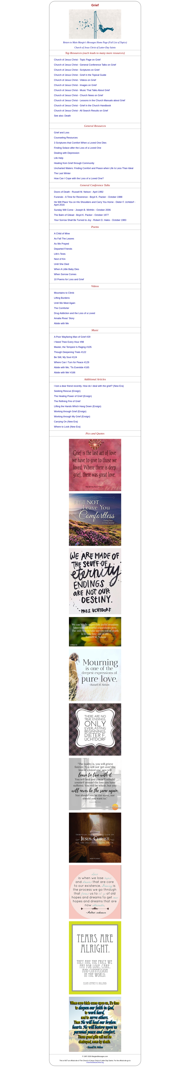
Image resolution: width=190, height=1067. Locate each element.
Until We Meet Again (64, 303)
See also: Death (62, 115)
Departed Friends (63, 249)
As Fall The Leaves (64, 238)
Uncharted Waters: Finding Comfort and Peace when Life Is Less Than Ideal (93, 168)
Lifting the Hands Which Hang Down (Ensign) (77, 406)
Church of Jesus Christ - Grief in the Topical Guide (80, 75)
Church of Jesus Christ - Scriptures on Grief (77, 70)
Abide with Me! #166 (64, 372)
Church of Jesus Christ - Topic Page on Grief (77, 59)
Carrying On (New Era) (66, 421)
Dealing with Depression (66, 153)
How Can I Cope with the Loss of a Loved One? (79, 178)
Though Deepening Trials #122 (70, 352)
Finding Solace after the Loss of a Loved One (77, 148)
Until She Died (61, 264)
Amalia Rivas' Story (64, 318)
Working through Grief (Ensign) (70, 411)
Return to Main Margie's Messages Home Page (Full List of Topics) (95, 42)
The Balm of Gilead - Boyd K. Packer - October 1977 (81, 215)
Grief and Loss (61, 132)
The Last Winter (62, 173)
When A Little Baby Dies (66, 269)
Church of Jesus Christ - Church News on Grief (78, 95)
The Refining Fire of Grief (67, 401)
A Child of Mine (62, 233)
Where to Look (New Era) (67, 426)
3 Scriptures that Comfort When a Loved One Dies (80, 142)
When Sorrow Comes (65, 274)
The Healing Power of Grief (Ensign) (73, 396)
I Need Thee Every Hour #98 (69, 342)
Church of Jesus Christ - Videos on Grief (75, 80)
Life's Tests (60, 254)
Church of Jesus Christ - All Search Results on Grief (81, 110)
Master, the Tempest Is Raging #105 (73, 347)
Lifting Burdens (62, 298)
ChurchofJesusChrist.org (95, 1062)
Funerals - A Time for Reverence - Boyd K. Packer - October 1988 (88, 197)
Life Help (58, 158)
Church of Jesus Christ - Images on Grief (75, 85)
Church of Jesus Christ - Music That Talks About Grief (82, 90)
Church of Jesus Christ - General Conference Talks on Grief (85, 64)
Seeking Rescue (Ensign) (67, 391)
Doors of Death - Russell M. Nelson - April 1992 (78, 192)
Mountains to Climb (64, 293)
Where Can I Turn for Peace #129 (71, 362)
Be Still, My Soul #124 (65, 357)
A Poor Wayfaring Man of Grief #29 (72, 337)
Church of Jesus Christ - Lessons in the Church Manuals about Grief (89, 100)
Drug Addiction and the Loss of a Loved (74, 313)
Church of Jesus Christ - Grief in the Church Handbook (82, 105)
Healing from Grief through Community (74, 163)
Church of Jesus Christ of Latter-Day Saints (95, 47)
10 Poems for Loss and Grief (69, 279)
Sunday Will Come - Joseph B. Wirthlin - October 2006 (82, 210)
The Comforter (61, 308)
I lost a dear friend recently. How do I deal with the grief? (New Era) (89, 386)
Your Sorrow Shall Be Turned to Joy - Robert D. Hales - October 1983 (90, 220)
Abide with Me (61, 323)
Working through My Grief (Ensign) (72, 416)
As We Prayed (61, 243)
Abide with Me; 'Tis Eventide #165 (71, 367)
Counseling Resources (66, 137)
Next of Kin (60, 259)
